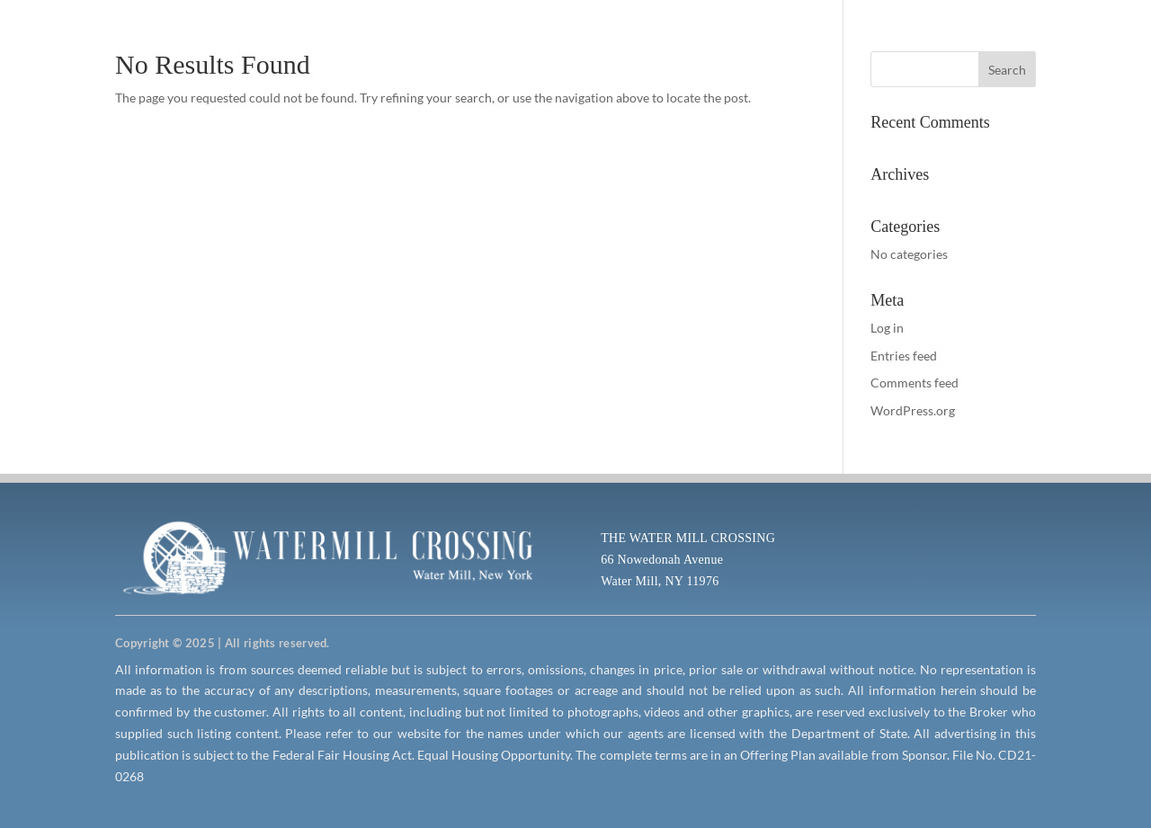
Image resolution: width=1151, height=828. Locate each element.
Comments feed (914, 382)
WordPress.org (912, 410)
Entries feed (903, 355)
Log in (887, 327)
